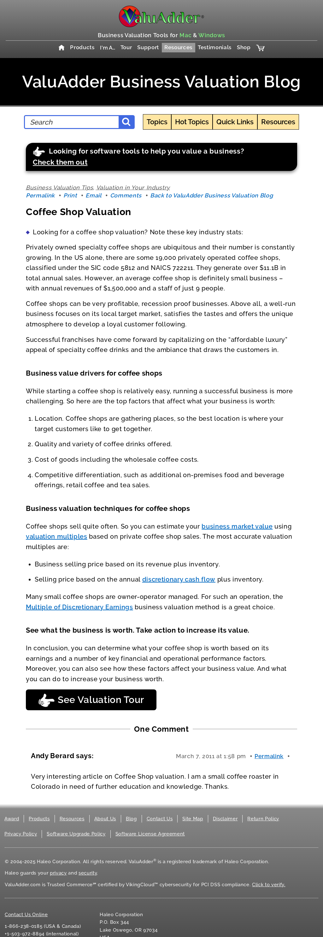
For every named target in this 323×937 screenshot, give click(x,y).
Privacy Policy (20, 834)
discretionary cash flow (178, 579)
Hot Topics (192, 122)
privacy (58, 873)
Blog (131, 819)
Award (11, 819)
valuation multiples (56, 536)
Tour (126, 47)
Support (148, 47)
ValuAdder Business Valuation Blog (161, 81)
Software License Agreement (150, 834)
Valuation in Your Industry (133, 187)
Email (93, 195)
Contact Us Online (26, 914)
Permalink (40, 195)
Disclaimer (225, 819)
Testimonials (215, 47)
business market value (237, 526)
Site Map (192, 819)
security (88, 873)
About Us (105, 819)
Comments (126, 195)
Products (82, 47)
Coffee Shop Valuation (78, 211)
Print (70, 195)
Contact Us (160, 819)
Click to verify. (268, 884)
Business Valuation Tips (59, 187)
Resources (178, 47)
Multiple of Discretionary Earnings (79, 607)
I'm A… (107, 47)
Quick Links (235, 122)
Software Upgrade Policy (76, 834)
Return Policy (263, 819)
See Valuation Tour (91, 700)
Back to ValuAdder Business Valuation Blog (211, 195)
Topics (157, 122)
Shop (244, 47)
